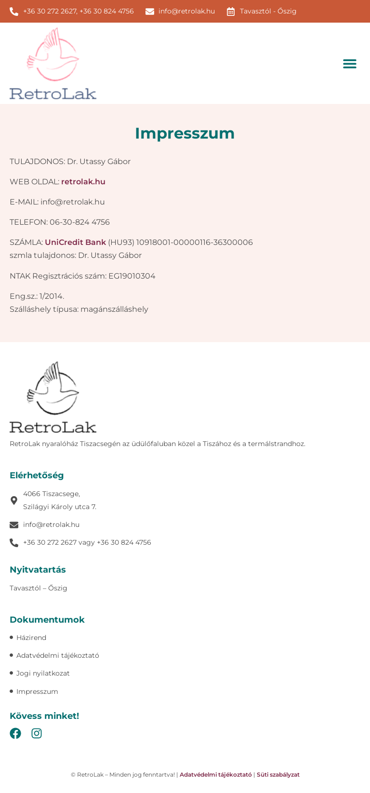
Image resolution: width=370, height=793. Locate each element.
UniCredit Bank (75, 242)
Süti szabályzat (278, 774)
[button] (349, 63)
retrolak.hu (83, 181)
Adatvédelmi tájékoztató (216, 774)
